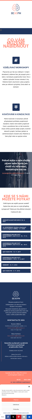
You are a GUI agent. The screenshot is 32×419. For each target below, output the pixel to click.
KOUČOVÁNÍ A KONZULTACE (16, 114)
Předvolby (16, 409)
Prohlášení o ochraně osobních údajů (20, 412)
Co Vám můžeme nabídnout (20, 382)
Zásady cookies (7, 412)
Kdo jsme (27, 379)
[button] (29, 387)
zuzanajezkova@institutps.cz (13, 173)
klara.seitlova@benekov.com (16, 336)
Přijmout (16, 400)
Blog (19, 379)
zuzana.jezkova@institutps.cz (16, 328)
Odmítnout (16, 404)
